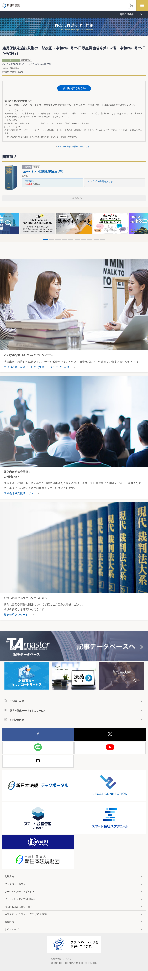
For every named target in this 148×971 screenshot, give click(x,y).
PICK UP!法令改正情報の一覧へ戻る (74, 146)
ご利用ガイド (17, 701)
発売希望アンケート (16, 614)
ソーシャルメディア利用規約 (20, 899)
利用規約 (9, 876)
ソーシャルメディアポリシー (20, 891)
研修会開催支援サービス (19, 493)
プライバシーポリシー (16, 884)
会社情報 (9, 921)
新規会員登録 (127, 14)
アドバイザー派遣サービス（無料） (25, 367)
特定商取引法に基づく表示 (18, 906)
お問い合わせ (17, 719)
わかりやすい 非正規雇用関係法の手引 (43, 171)
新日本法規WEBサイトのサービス (27, 710)
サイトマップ (11, 929)
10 (102, 239)
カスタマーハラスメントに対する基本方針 (27, 914)
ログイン (141, 14)
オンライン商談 (59, 367)
